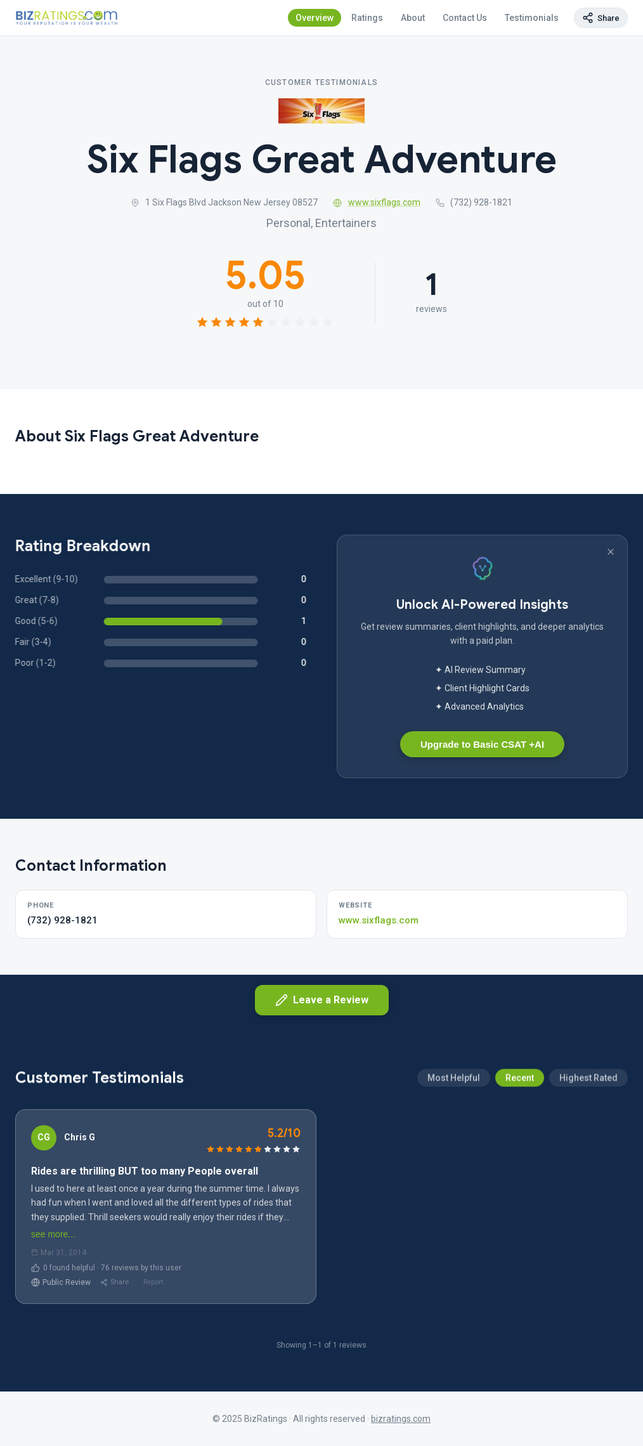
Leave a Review (321, 1000)
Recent (519, 1138)
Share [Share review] (114, 1282)
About (413, 18)
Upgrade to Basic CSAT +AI (482, 744)
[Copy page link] (601, 18)
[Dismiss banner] (611, 552)
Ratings (367, 18)
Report (153, 1282)
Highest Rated (588, 1138)
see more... (53, 1234)
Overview (315, 18)
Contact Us (465, 18)
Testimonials (532, 18)
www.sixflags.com (376, 203)
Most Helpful (453, 1138)
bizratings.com (401, 1419)
